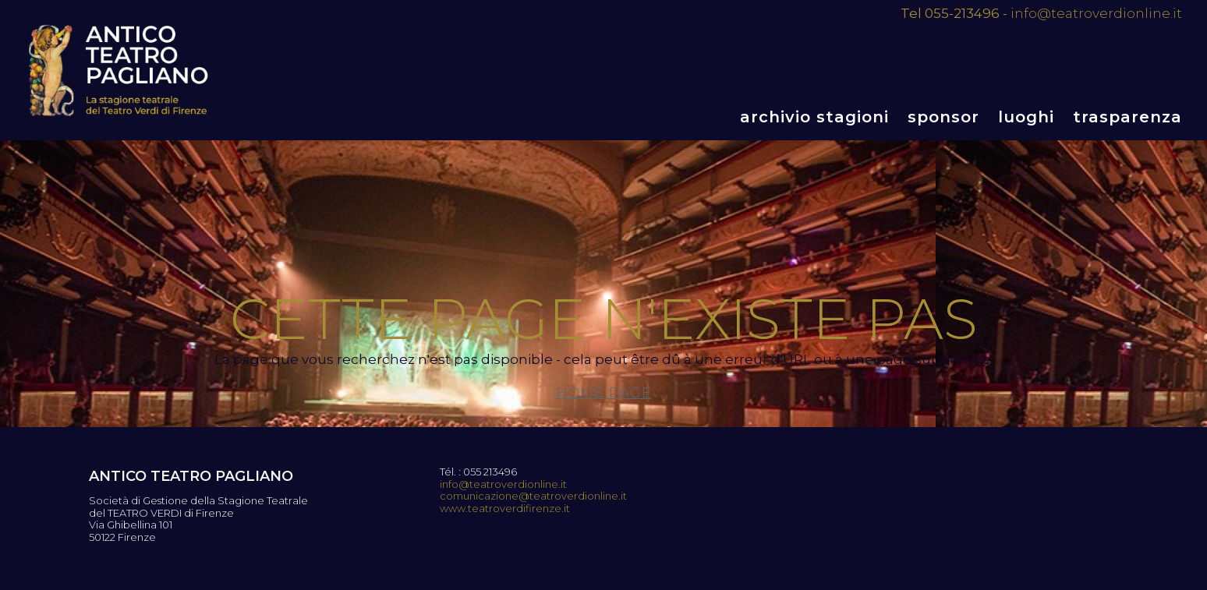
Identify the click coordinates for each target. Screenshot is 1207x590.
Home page (604, 392)
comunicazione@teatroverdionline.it (533, 496)
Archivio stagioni (814, 117)
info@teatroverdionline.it (1096, 13)
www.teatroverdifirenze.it (505, 508)
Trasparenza (1127, 117)
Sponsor (943, 117)
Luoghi (1026, 117)
